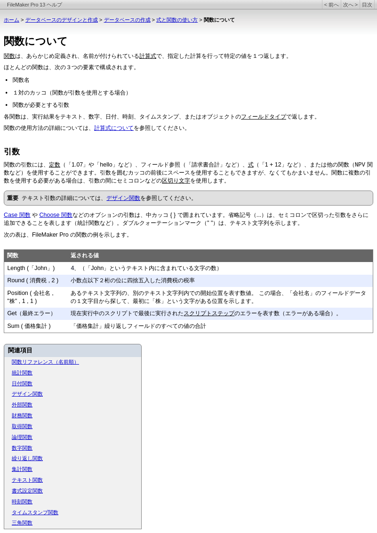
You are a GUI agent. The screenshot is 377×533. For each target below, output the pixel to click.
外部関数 (22, 404)
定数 (54, 164)
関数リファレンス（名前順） (45, 362)
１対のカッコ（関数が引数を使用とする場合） (72, 92)
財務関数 (22, 415)
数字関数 (22, 448)
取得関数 (22, 426)
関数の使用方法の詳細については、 (49, 128)
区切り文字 (176, 180)
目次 (367, 5)
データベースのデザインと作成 (61, 20)
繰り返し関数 (27, 458)
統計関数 (22, 372)
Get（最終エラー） (31, 313)
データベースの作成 (127, 20)
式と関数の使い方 (177, 20)
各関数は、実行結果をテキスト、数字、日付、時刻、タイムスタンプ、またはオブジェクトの (122, 116)
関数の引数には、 (26, 164)
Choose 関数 (56, 215)
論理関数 (22, 437)
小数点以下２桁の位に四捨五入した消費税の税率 (133, 280)
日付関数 (22, 383)
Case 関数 (17, 215)
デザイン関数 (123, 198)
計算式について (114, 128)
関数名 (21, 80)
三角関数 (22, 522)
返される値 (85, 255)
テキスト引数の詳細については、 (64, 198)
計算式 (147, 56)
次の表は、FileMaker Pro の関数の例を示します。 (68, 234)
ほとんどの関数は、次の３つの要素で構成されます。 (71, 67)
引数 (12, 151)
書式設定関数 (27, 490)
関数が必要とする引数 (41, 105)
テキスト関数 (27, 480)
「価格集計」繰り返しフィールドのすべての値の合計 (138, 326)
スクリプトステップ (209, 313)
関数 (9, 56)
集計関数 (22, 469)
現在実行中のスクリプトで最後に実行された (127, 313)
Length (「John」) (31, 268)
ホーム (11, 20)
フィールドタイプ (263, 116)
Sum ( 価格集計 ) (28, 326)
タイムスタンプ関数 (35, 512)
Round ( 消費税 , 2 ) (32, 280)
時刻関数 (22, 501)
